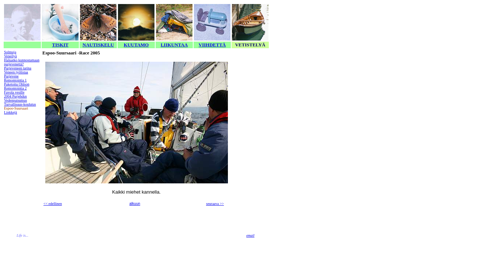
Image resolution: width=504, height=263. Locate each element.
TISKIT (60, 44)
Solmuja (10, 52)
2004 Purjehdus (15, 96)
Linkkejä (10, 112)
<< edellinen (52, 204)
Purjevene (11, 76)
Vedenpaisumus (15, 100)
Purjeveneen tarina (17, 68)
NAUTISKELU (98, 44)
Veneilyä (10, 56)
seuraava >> (215, 204)
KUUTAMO (136, 44)
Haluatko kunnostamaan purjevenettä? (21, 62)
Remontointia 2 (15, 88)
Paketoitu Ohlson (16, 84)
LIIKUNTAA (174, 44)
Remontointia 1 (15, 80)
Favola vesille (14, 92)
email (250, 235)
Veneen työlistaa (16, 72)
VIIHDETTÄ (212, 44)
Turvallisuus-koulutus (20, 104)
